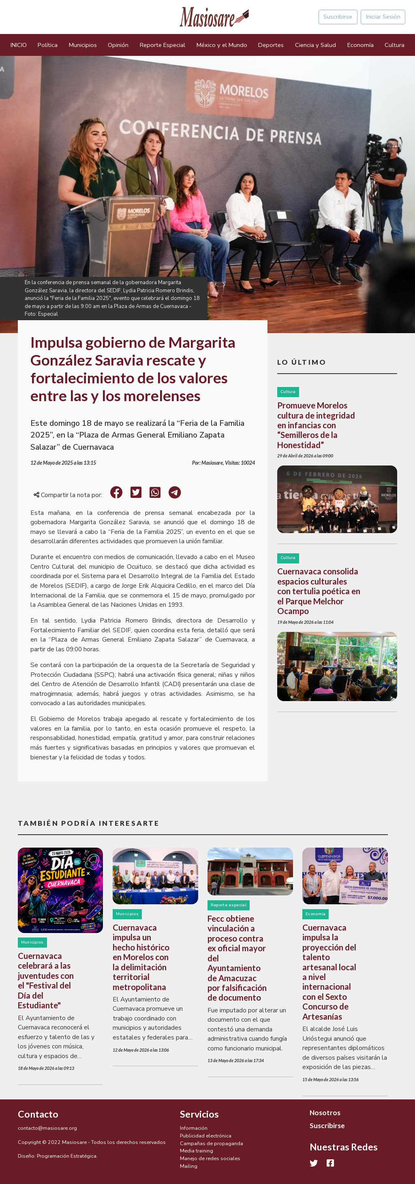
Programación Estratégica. (67, 1155)
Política (48, 45)
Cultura (394, 45)
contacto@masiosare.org (47, 1127)
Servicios (199, 1114)
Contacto (38, 1114)
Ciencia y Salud (315, 45)
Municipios (83, 45)
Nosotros (325, 1112)
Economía (360, 45)
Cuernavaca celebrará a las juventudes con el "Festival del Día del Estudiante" (46, 980)
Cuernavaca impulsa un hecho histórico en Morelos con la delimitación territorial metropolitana (141, 957)
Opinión (118, 45)
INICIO (19, 45)
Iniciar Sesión (383, 17)
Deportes (271, 45)
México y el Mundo (222, 45)
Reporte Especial (162, 45)
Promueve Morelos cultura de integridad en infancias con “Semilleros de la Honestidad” (316, 425)
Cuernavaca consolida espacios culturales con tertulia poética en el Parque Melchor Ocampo (318, 591)
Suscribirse (337, 17)
